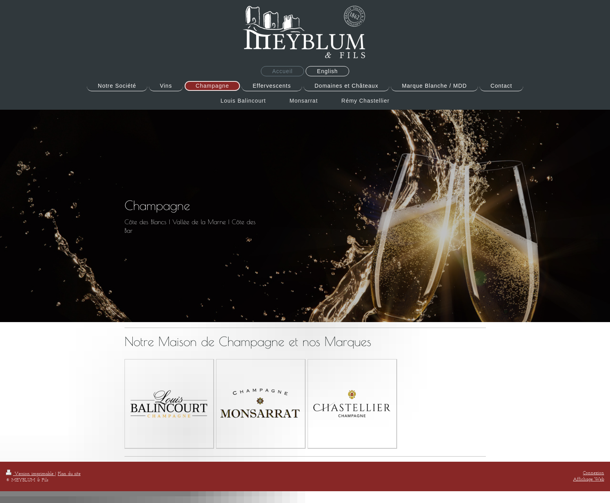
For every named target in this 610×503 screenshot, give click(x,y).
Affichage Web (588, 479)
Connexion (593, 472)
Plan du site (69, 473)
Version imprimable (30, 473)
